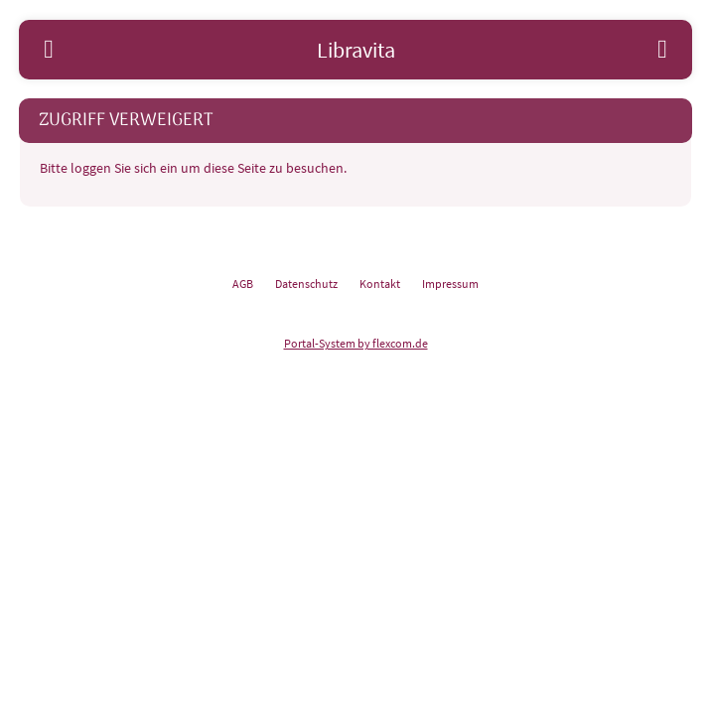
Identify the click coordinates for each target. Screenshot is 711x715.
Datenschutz (306, 283)
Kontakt (379, 283)
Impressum (450, 283)
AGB (242, 283)
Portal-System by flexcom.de (356, 343)
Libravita (356, 50)
